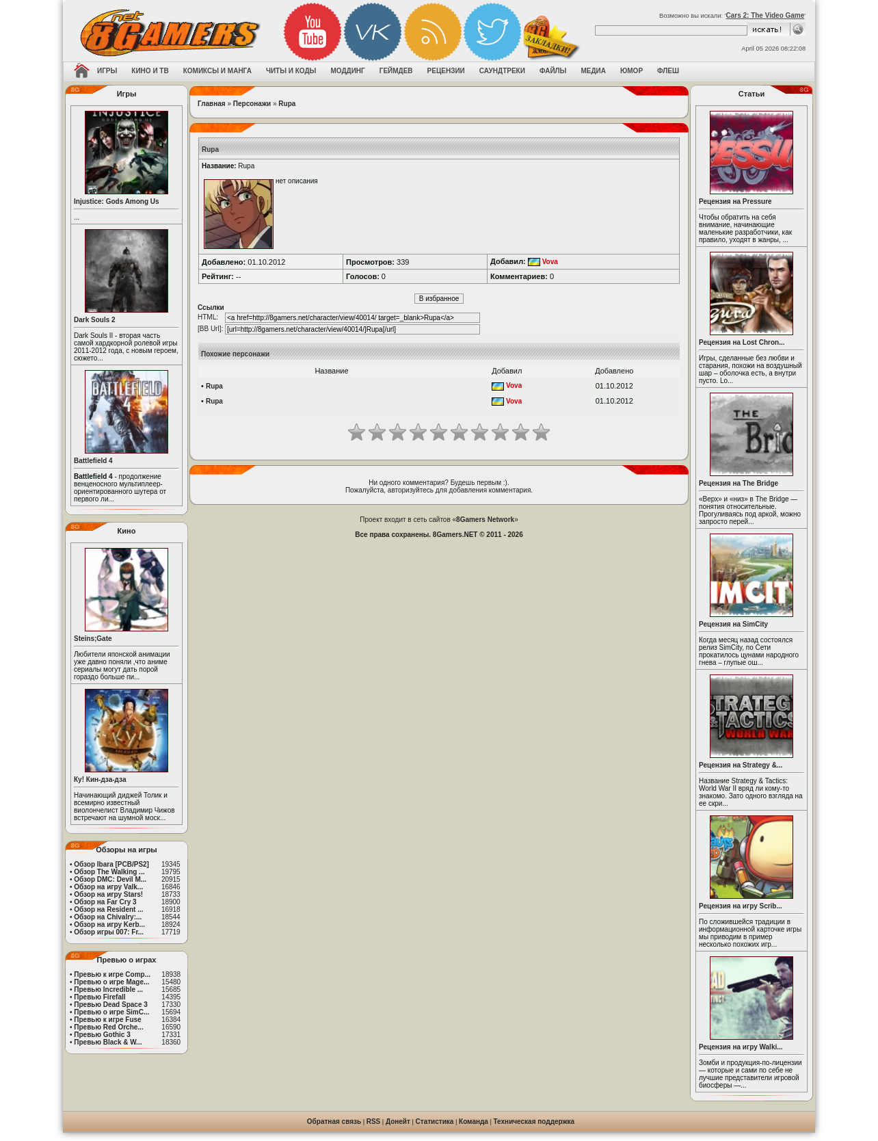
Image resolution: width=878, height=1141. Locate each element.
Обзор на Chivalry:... (108, 917)
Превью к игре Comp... (112, 974)
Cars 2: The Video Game (765, 15)
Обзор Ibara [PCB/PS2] (111, 864)
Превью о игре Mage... (111, 982)
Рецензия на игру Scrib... (740, 906)
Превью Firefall (99, 997)
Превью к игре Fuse (107, 1019)
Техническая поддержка (534, 1121)
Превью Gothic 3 (102, 1034)
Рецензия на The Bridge (738, 483)
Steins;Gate (93, 638)
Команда (473, 1121)
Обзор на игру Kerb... (109, 924)
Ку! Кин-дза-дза (100, 779)
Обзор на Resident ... (108, 909)
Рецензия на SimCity (733, 624)
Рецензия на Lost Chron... (742, 342)
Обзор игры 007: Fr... (109, 932)
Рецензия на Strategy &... (740, 765)
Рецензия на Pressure (735, 201)
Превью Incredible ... (108, 989)
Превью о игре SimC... (111, 1012)
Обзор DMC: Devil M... (110, 879)
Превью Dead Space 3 (111, 1004)
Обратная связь (334, 1121)
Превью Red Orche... (108, 1027)
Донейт (398, 1121)
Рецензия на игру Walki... (741, 1047)
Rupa (286, 103)
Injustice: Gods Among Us (116, 201)
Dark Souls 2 (95, 320)
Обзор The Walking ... (109, 872)
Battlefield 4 (93, 460)
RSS (374, 1121)
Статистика (435, 1121)
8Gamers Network (485, 519)
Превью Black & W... (108, 1042)
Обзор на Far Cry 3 (105, 902)
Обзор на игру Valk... (108, 887)
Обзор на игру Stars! (108, 894)
